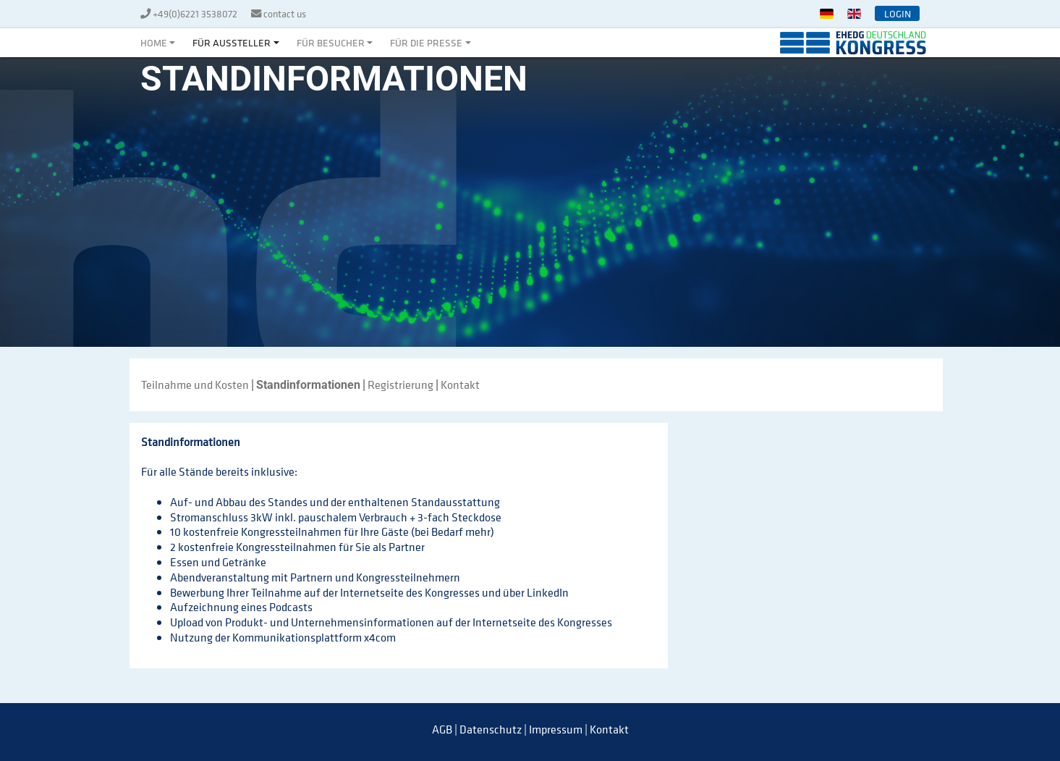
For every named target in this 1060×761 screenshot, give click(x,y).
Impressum (555, 729)
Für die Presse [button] (426, 42)
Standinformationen (308, 385)
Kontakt (460, 384)
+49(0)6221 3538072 (196, 13)
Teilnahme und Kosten (195, 384)
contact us (284, 13)
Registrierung (400, 384)
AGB (442, 729)
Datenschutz (490, 729)
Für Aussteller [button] (231, 42)
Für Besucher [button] (331, 42)
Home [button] (153, 42)
